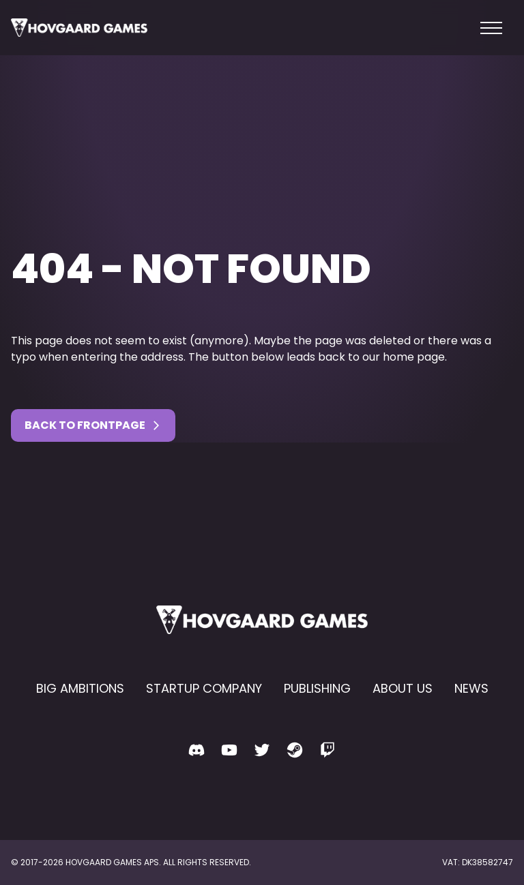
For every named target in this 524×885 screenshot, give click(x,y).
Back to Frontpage (93, 425)
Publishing (317, 688)
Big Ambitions (80, 688)
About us (403, 688)
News (471, 688)
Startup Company (204, 688)
